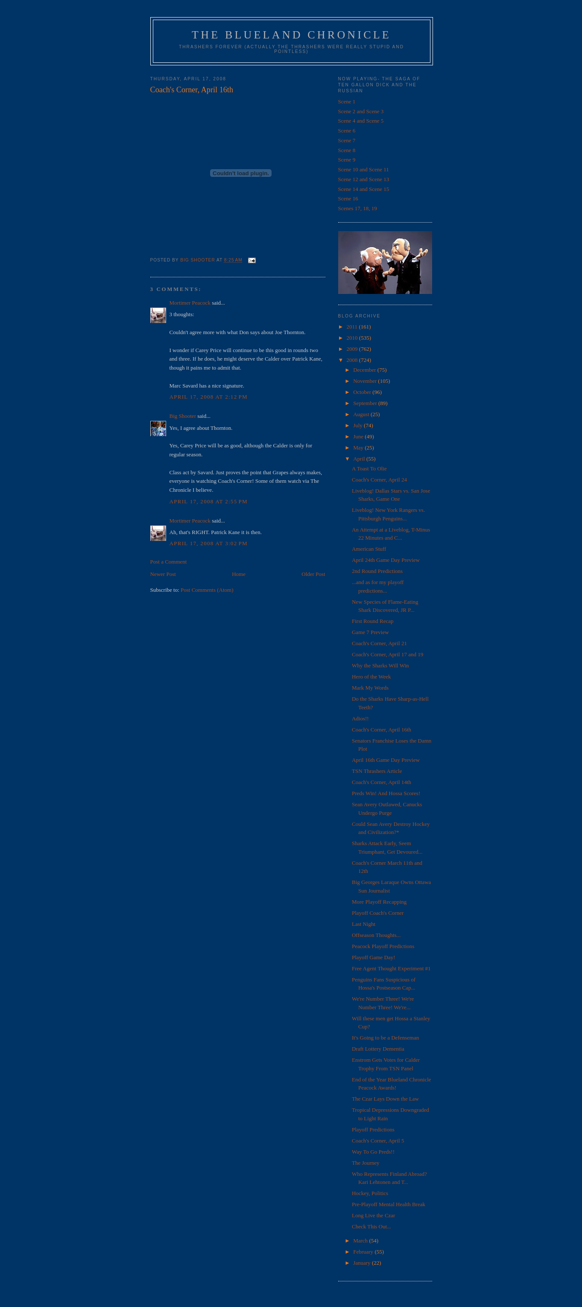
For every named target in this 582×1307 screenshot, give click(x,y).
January (362, 1263)
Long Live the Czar (373, 1215)
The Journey (366, 1163)
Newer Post (163, 574)
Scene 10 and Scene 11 (363, 169)
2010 (353, 338)
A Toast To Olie (369, 468)
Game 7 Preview (370, 632)
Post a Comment (168, 561)
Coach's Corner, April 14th (381, 782)
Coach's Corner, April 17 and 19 (387, 654)
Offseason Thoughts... (376, 935)
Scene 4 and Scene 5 (361, 120)
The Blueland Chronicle (291, 35)
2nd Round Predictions (377, 571)
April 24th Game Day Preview (386, 560)
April (359, 458)
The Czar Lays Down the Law (385, 1099)
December (365, 370)
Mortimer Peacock (190, 303)
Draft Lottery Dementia (378, 1049)
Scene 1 (347, 101)
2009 (353, 349)
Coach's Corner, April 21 (379, 643)
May (359, 447)
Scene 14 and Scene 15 (363, 189)
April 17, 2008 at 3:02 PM (209, 543)
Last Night (363, 924)
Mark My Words (370, 687)
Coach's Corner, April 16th (381, 729)
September (365, 403)
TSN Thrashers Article (377, 771)
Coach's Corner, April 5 (378, 1140)
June (359, 436)
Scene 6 (347, 130)
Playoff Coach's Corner (378, 913)
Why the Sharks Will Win (380, 665)
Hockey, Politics (370, 1193)
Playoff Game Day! (373, 957)
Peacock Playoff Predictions (383, 946)
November (365, 381)
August (362, 414)
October (362, 392)
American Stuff (369, 549)
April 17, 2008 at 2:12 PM (209, 397)
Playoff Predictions (373, 1129)
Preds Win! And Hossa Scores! (386, 793)
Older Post (313, 574)
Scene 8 (347, 150)
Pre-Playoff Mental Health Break (388, 1204)
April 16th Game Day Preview (386, 760)
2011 (353, 326)
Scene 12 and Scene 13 (363, 179)
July (358, 425)
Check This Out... (371, 1226)
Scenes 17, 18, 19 (357, 208)
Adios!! (360, 718)
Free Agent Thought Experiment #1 (391, 968)
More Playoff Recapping (379, 902)
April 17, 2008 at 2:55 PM (209, 501)
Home (239, 574)
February (363, 1251)
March (361, 1240)
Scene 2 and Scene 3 (361, 111)
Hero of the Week (371, 676)
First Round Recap (373, 621)
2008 (353, 360)
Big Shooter (183, 416)
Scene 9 (347, 159)
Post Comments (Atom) (207, 590)
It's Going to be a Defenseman (385, 1037)
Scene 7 (347, 140)
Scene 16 (348, 198)
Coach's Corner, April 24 (379, 479)
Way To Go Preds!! (373, 1151)
